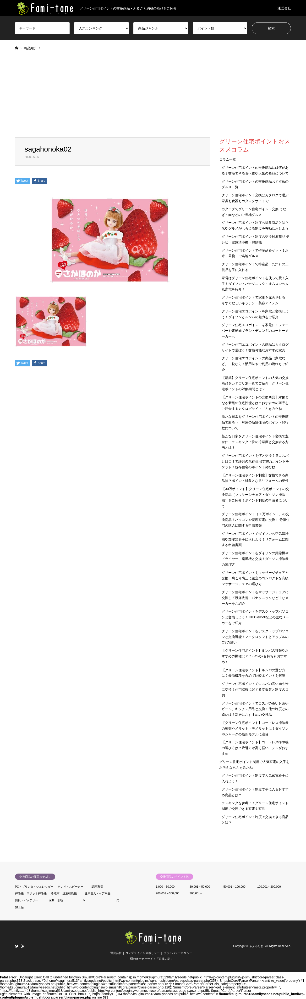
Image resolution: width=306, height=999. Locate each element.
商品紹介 (30, 48)
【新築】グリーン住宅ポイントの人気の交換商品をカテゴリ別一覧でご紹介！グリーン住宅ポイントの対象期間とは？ (255, 383)
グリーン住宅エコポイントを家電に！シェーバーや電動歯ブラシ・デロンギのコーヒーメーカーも (255, 330)
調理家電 (97, 886)
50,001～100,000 (235, 886)
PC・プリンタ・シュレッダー (34, 886)
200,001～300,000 (168, 893)
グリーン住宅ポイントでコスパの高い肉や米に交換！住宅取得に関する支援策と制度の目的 (255, 689)
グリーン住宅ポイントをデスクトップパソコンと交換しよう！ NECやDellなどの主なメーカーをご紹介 (255, 617)
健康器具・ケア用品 (97, 893)
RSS (22, 946)
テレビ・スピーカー (70, 886)
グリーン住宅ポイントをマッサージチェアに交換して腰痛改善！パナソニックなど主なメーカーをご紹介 (255, 597)
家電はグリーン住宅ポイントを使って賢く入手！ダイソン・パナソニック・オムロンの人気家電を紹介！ (255, 283)
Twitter (16, 946)
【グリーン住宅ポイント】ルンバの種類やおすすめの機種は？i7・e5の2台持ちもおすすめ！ (255, 656)
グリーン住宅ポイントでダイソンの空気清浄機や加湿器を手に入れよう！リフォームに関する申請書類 (255, 539)
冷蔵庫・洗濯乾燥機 (64, 893)
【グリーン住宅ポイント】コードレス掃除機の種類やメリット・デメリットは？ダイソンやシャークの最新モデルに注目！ (255, 728)
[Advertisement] (153, 101)
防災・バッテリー (26, 900)
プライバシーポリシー (178, 953)
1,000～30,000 (165, 886)
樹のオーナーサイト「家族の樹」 (151, 958)
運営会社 (284, 8)
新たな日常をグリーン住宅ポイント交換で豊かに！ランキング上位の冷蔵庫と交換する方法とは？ (255, 442)
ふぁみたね (256, 946)
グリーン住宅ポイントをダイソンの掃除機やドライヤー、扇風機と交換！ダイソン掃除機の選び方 (255, 558)
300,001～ (196, 893)
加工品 (19, 907)
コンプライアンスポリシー (142, 953)
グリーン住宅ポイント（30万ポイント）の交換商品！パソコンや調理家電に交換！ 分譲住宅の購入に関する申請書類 (256, 519)
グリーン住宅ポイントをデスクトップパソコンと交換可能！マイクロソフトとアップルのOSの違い (255, 636)
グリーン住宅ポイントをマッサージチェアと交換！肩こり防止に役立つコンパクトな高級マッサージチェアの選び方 (255, 578)
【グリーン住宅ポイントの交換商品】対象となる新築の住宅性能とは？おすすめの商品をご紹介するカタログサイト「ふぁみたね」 (255, 403)
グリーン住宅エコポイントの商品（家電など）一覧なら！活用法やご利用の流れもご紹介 (255, 364)
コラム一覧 (227, 159)
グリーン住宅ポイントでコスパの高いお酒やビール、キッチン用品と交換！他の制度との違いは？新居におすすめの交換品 (255, 709)
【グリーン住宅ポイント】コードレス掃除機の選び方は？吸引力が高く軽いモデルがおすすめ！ (255, 748)
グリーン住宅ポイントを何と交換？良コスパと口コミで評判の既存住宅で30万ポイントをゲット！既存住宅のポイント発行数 (255, 461)
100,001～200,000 (269, 886)
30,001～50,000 (200, 886)
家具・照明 (56, 900)
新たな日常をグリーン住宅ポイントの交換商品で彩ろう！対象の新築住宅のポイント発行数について (255, 422)
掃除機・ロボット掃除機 (31, 893)
